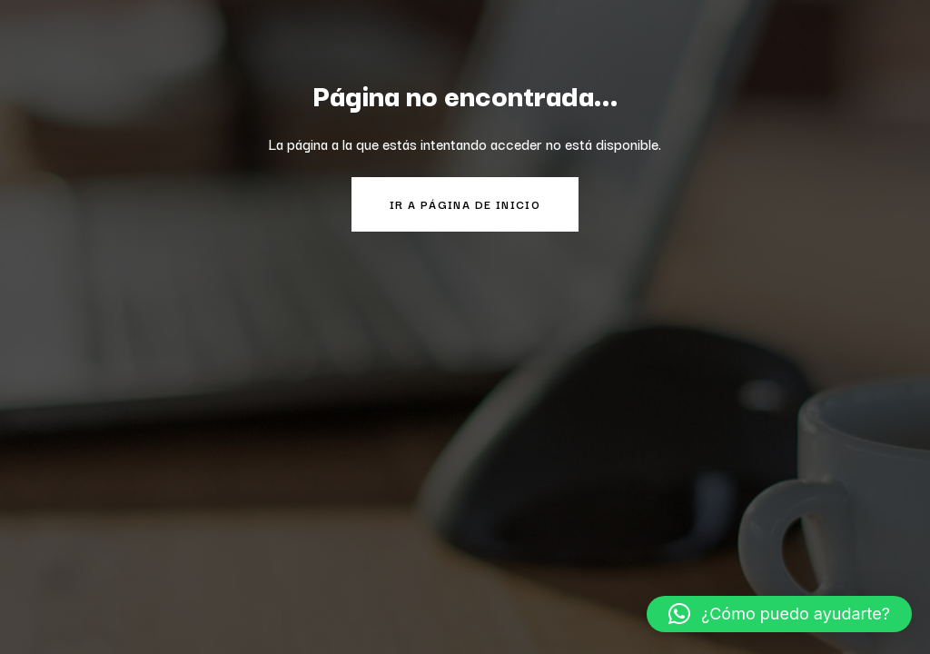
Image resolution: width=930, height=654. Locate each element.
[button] (779, 614)
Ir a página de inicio (465, 204)
